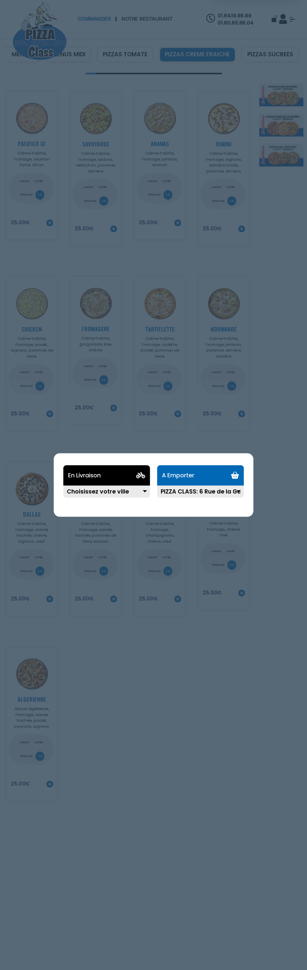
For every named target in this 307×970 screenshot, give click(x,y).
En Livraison (84, 475)
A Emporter (178, 475)
